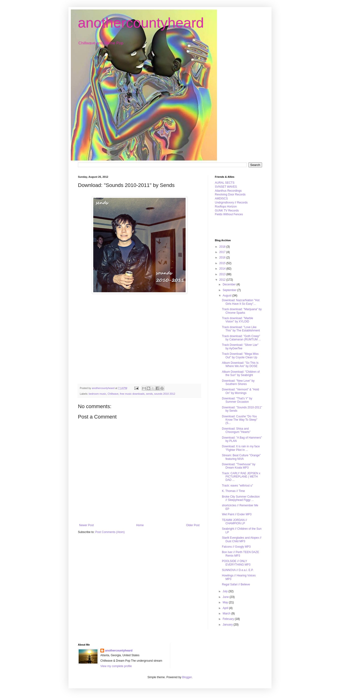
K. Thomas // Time (233, 491)
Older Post (193, 525)
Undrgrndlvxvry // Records (231, 202)
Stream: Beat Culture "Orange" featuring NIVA (241, 457)
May (226, 602)
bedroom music (97, 393)
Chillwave (113, 393)
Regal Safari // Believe (236, 584)
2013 (222, 274)
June (226, 597)
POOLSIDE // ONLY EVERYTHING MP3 (236, 562)
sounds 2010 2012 (164, 393)
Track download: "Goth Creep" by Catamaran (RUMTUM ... (241, 337)
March (227, 613)
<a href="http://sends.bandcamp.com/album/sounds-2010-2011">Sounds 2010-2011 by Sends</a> (113, 337)
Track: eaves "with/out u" (237, 485)
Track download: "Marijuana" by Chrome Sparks (242, 311)
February (229, 619)
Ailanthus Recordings (228, 190)
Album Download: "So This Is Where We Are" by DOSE (240, 364)
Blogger (187, 677)
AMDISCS (221, 198)
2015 (222, 263)
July (226, 591)
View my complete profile (116, 666)
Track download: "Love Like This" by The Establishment (241, 329)
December (230, 284)
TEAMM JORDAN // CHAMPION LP (234, 521)
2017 (222, 252)
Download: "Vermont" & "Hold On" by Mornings (240, 391)
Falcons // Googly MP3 (236, 546)
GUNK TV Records (227, 210)
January (228, 624)
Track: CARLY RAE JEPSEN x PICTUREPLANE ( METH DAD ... (241, 477)
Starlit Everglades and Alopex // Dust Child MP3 (241, 539)
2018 (222, 246)
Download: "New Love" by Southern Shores (238, 382)
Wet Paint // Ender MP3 (236, 514)
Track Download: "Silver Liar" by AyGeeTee (240, 346)
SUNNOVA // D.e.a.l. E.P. (238, 570)
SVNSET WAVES (226, 186)
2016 (222, 257)
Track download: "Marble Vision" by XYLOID (237, 320)
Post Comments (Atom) (110, 532)
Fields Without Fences (229, 214)
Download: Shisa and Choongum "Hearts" (236, 430)
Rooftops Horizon (226, 206)
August (227, 295)
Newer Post (86, 525)
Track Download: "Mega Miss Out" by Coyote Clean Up (240, 355)
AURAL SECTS (224, 182)
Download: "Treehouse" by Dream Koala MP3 (238, 466)
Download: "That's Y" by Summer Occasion (237, 400)
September (230, 290)
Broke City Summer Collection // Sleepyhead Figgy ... (241, 498)
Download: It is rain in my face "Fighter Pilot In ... (241, 448)
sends (149, 393)
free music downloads (132, 393)
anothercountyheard (141, 23)
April (226, 608)
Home (140, 525)
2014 (222, 268)
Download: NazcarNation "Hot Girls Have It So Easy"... (240, 302)
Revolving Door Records (230, 194)
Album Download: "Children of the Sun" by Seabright (241, 373)
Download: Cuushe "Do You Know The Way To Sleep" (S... (239, 420)
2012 (222, 279)
